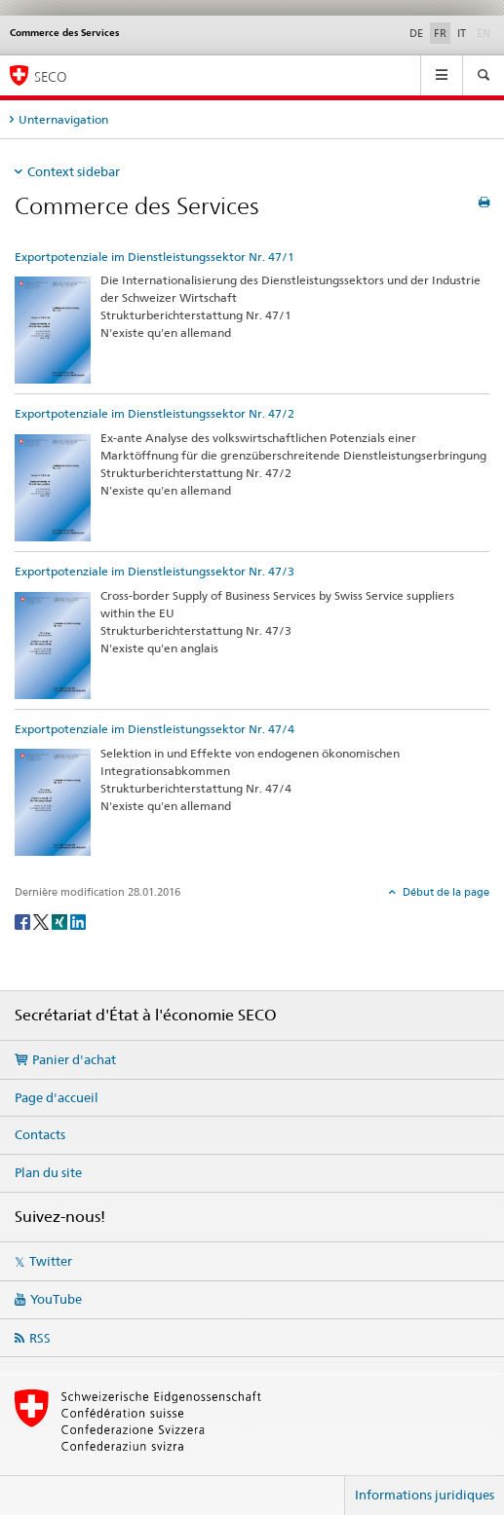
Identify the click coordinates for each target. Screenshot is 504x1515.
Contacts (40, 1134)
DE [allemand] (416, 33)
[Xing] (61, 920)
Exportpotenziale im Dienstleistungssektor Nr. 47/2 (154, 413)
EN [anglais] (485, 32)
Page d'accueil (56, 1097)
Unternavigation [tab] (63, 119)
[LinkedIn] (78, 920)
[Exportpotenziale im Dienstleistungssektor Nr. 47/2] (53, 486)
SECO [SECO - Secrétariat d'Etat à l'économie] (50, 76)
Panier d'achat (74, 1059)
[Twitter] (42, 920)
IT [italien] (461, 33)
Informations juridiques (424, 1494)
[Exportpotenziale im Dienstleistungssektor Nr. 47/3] (53, 644)
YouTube (56, 1299)
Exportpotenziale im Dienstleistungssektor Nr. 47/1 (154, 256)
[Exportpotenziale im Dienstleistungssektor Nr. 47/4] (53, 801)
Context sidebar (73, 171)
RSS (40, 1338)
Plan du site (48, 1172)
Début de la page (444, 892)
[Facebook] (24, 920)
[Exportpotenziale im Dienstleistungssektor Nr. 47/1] (53, 328)
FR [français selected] (440, 33)
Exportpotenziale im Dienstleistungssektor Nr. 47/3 (154, 571)
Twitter (50, 1261)
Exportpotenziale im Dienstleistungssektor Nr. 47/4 (154, 728)
